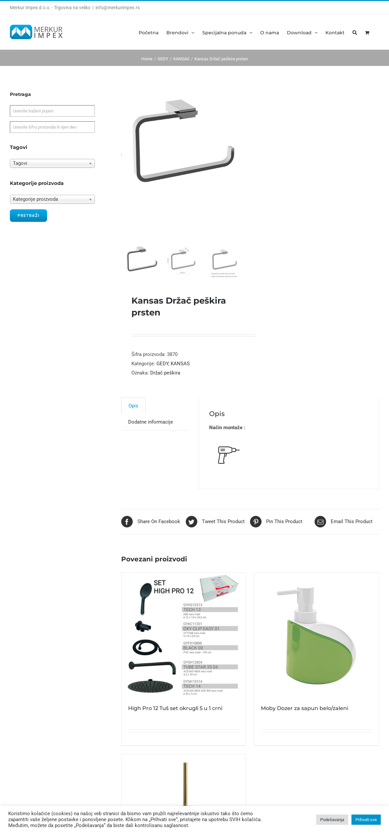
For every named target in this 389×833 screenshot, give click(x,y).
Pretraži (28, 215)
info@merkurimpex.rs (118, 7)
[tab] (133, 405)
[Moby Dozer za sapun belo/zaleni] (316, 635)
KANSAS (180, 364)
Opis (133, 406)
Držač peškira (165, 373)
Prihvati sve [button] (366, 819)
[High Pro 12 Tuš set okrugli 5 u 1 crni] (184, 635)
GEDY (162, 364)
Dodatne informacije (150, 422)
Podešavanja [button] (332, 819)
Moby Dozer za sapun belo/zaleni (304, 708)
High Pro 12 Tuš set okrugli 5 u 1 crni (175, 708)
